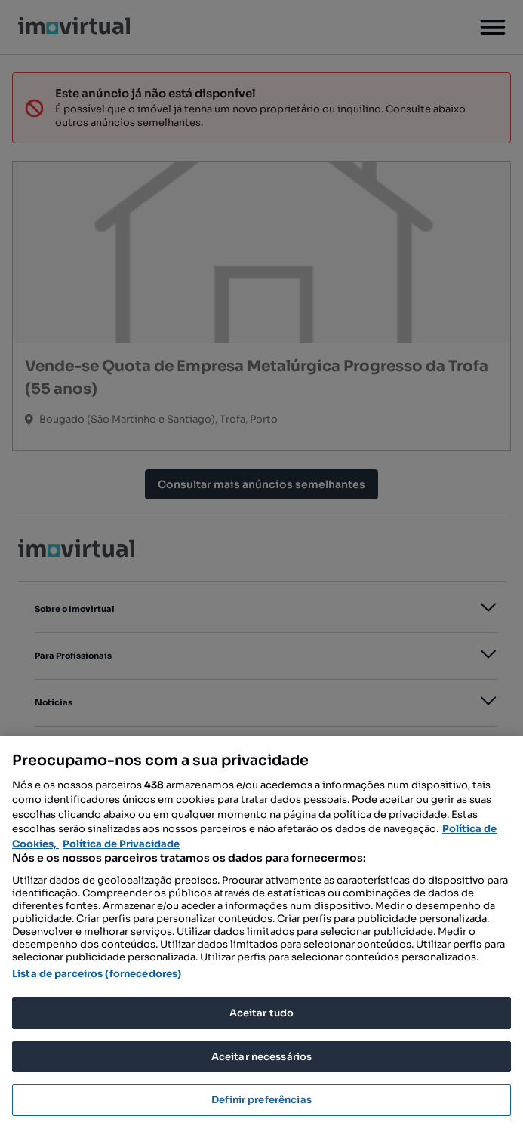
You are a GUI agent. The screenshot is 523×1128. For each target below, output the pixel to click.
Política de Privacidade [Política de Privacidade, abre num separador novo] (121, 844)
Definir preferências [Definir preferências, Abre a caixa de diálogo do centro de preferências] (261, 1099)
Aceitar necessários (261, 1056)
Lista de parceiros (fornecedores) (96, 973)
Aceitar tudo (261, 1013)
